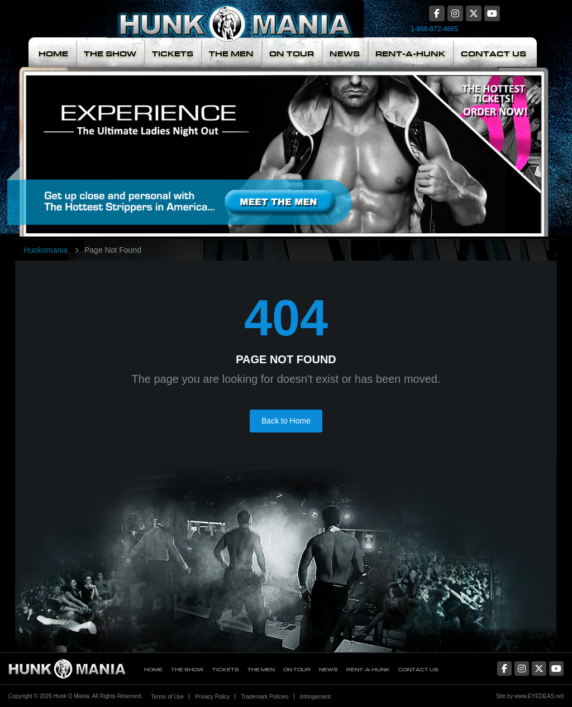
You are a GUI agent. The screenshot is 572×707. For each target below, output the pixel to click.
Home (53, 53)
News (345, 53)
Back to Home (286, 420)
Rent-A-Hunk (410, 53)
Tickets (172, 53)
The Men (231, 53)
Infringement (315, 697)
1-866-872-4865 (434, 29)
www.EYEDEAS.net (539, 696)
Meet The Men (204, 152)
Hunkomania (45, 250)
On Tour (291, 53)
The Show (110, 53)
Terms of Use (167, 697)
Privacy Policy (212, 697)
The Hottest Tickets (479, 152)
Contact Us (493, 53)
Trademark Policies (264, 697)
